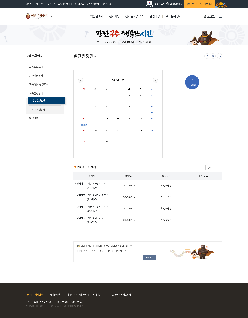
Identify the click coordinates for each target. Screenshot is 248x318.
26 (84, 141)
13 (95, 118)
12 (84, 118)
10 (140, 106)
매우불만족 (120, 251)
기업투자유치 (93, 4)
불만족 (109, 251)
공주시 (29, 4)
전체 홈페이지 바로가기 (200, 4)
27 (95, 141)
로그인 (211, 16)
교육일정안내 (128, 42)
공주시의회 (106, 4)
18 (152, 118)
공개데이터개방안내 (121, 294)
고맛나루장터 (64, 4)
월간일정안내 (145, 42)
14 (106, 118)
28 (106, 141)
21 (106, 130)
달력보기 (213, 167)
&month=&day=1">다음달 (155, 80)
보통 (100, 251)
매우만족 (82, 251)
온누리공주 (50, 4)
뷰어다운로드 (99, 294)
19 (84, 130)
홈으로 (159, 4)
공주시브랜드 (78, 4)
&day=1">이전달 (80, 80)
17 (140, 118)
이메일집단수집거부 (76, 294)
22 (118, 130)
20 (95, 130)
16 (129, 118)
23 (129, 130)
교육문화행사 (111, 42)
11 (152, 106)
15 (118, 118)
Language (172, 3)
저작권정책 (55, 294)
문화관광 (38, 4)
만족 (92, 251)
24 (140, 130)
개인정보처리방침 (34, 294)
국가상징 (148, 4)
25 (152, 130)
